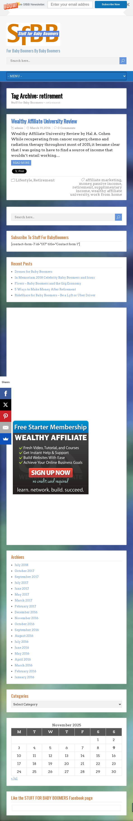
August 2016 (24, 636)
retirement (82, 187)
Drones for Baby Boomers (33, 271)
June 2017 (22, 588)
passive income (107, 183)
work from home (106, 194)
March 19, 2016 (40, 128)
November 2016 (26, 618)
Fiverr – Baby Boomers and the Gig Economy (48, 283)
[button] (66, 4)
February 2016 (25, 671)
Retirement (44, 180)
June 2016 (22, 647)
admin (19, 128)
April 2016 (23, 659)
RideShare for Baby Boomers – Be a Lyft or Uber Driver (55, 295)
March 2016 (24, 665)
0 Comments (66, 128)
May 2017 (22, 594)
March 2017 (23, 600)
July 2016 (21, 641)
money (85, 183)
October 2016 (25, 624)
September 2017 (27, 577)
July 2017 (21, 582)
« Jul (14, 778)
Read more (21, 162)
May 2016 (22, 653)
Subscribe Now (111, 4)
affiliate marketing (103, 180)
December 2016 (26, 612)
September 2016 (27, 630)
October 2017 (24, 571)
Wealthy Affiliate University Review (44, 121)
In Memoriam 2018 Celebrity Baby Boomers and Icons (55, 277)
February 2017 (25, 606)
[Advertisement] (24, 387)
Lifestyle (24, 180)
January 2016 (24, 677)
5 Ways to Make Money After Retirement (45, 289)
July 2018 (21, 565)
